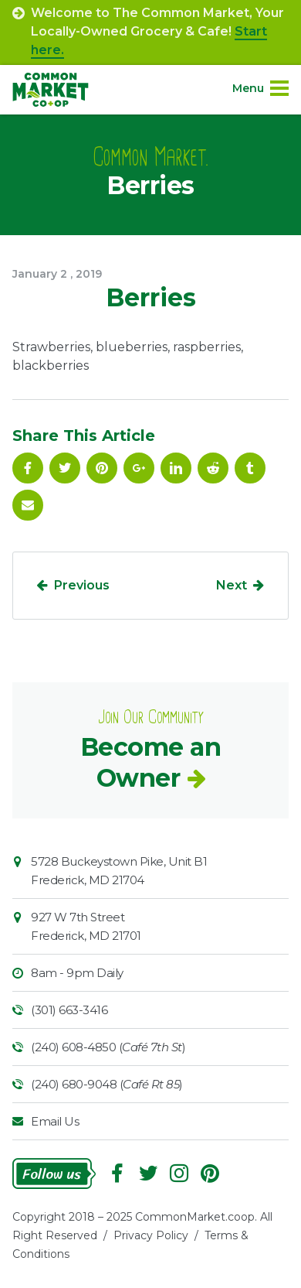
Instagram (179, 1173)
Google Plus (138, 468)
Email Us (55, 1121)
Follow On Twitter (64, 468)
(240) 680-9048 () (107, 1084)
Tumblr (250, 468)
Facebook (27, 468)
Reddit (213, 468)
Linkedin (176, 468)
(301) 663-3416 (69, 1010)
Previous (82, 585)
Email (27, 505)
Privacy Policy (150, 1235)
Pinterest (101, 468)
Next (231, 585)
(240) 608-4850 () (108, 1047)
